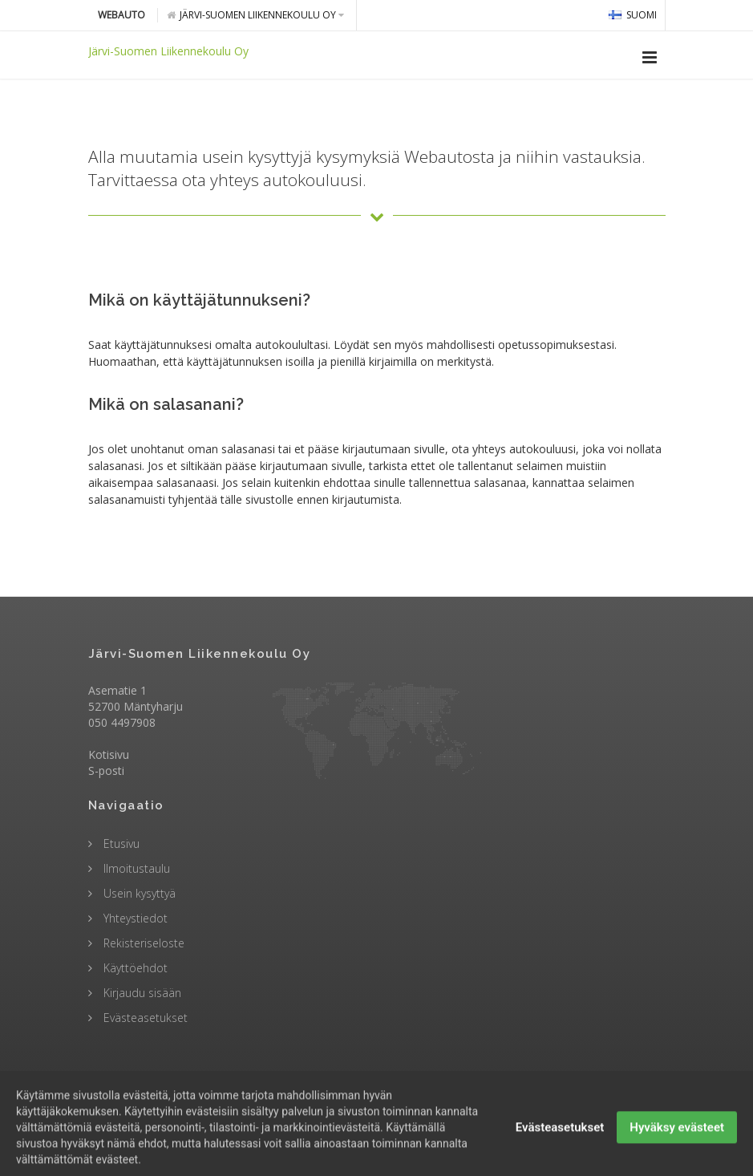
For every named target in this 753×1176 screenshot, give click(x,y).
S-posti (106, 770)
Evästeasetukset (144, 1017)
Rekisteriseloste (142, 943)
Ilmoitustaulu (135, 868)
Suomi (633, 15)
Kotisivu (108, 754)
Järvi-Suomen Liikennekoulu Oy (255, 15)
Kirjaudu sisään (140, 992)
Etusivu (120, 843)
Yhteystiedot (134, 918)
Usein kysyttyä (138, 893)
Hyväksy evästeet (677, 1148)
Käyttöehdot (134, 967)
